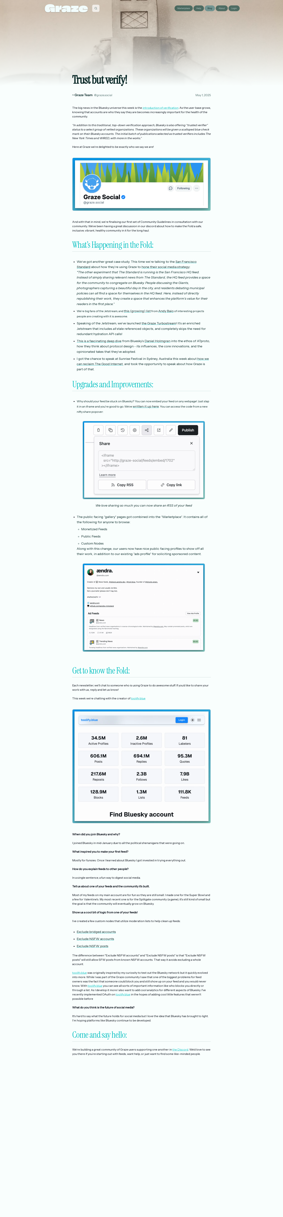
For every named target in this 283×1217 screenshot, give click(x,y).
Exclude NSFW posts (92, 946)
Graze (66, 8)
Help (198, 8)
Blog (210, 8)
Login (234, 8)
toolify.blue (138, 698)
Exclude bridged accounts (96, 932)
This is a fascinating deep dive (99, 341)
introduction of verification (160, 108)
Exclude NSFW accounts (95, 939)
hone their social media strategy (166, 267)
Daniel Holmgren (157, 341)
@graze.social (103, 95)
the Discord (180, 1049)
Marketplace (183, 8)
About (222, 8)
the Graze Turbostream (159, 323)
